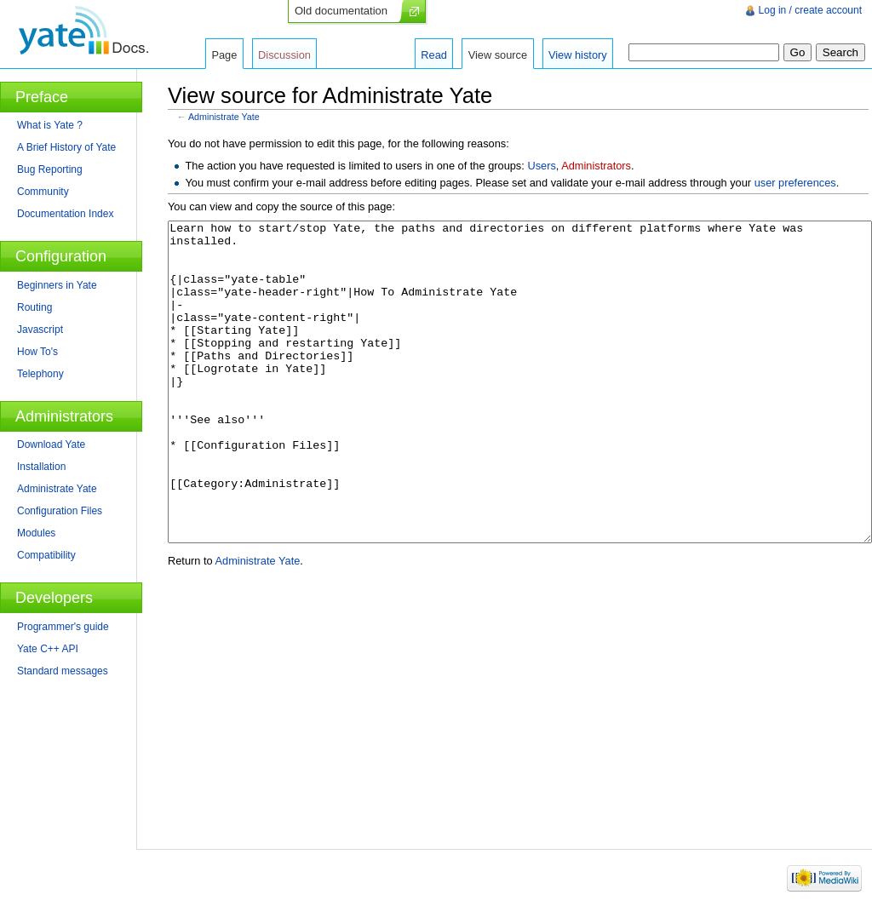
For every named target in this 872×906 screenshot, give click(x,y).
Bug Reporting (50, 169)
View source (497, 55)
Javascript (40, 329)
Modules (36, 533)
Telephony (40, 374)
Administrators (596, 165)
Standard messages (62, 671)
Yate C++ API (47, 649)
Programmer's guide (63, 627)
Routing (34, 307)
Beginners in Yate (57, 285)
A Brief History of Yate (66, 147)
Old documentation (341, 10)
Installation (41, 467)
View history (577, 55)
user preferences (795, 182)
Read (434, 55)
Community (43, 192)
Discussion (284, 55)
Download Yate (51, 444)
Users (541, 165)
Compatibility (46, 555)
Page (224, 55)
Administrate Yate (224, 117)
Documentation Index (65, 214)
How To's (37, 352)
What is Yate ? (50, 125)
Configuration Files (59, 511)
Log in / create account (810, 10)
